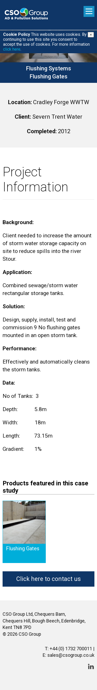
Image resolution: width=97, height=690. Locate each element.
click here (11, 49)
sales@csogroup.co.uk (70, 655)
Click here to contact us (48, 578)
